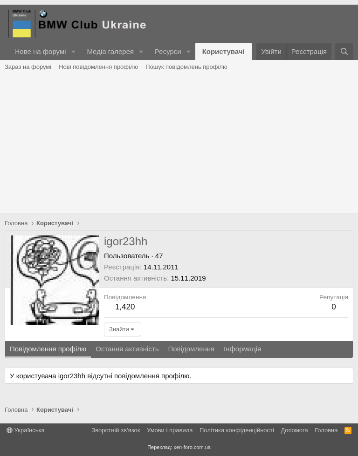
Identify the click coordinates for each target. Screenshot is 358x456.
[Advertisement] (179, 144)
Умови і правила (170, 430)
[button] (73, 51)
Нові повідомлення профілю (98, 66)
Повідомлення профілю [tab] (48, 349)
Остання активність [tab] (127, 349)
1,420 (125, 306)
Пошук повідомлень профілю (186, 66)
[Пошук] (344, 51)
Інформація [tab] (242, 349)
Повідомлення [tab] (191, 349)
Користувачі (223, 51)
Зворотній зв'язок (115, 430)
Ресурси (168, 51)
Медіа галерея (110, 51)
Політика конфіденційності (237, 430)
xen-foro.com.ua (191, 447)
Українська (26, 430)
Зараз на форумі (28, 66)
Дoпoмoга (294, 430)
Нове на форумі (40, 51)
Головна (326, 430)
